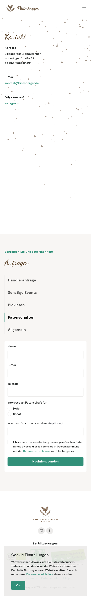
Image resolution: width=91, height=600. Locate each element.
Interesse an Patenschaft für (27, 403)
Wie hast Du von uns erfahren (35, 423)
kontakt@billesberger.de (22, 83)
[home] (22, 8)
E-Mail (12, 365)
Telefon (13, 384)
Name (12, 346)
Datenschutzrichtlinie (36, 451)
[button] (84, 8)
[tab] (20, 280)
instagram (12, 103)
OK (18, 585)
